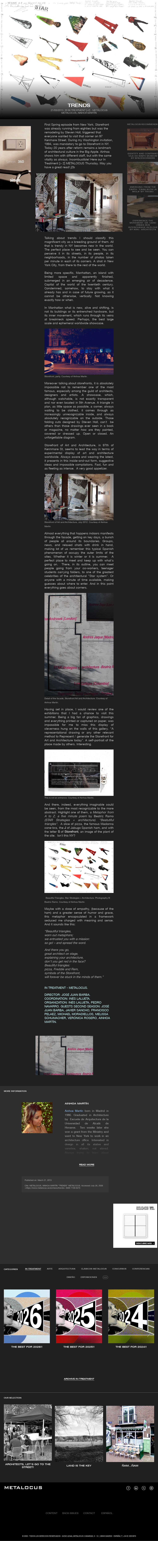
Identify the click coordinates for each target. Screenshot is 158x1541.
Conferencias (141, 1269)
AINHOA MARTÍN (77, 1104)
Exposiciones (89, 1277)
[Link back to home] (23, 5)
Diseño (71, 1277)
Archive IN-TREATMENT (79, 1379)
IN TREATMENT (33, 1269)
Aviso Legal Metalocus (72, 1536)
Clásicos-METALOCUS (94, 1269)
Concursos (120, 1269)
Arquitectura (66, 1269)
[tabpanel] (79, 1333)
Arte (50, 1269)
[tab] (33, 1269)
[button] (9, 1332)
